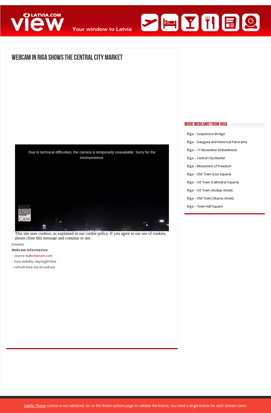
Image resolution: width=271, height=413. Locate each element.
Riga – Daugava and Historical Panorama (217, 142)
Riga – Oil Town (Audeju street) (210, 190)
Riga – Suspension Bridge (206, 134)
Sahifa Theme (35, 406)
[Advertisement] (92, 104)
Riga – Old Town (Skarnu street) (210, 198)
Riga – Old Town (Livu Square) (209, 174)
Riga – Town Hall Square (205, 206)
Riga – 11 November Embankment (212, 150)
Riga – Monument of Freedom (209, 166)
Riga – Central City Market (206, 158)
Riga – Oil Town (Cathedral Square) (213, 182)
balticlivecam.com (39, 256)
